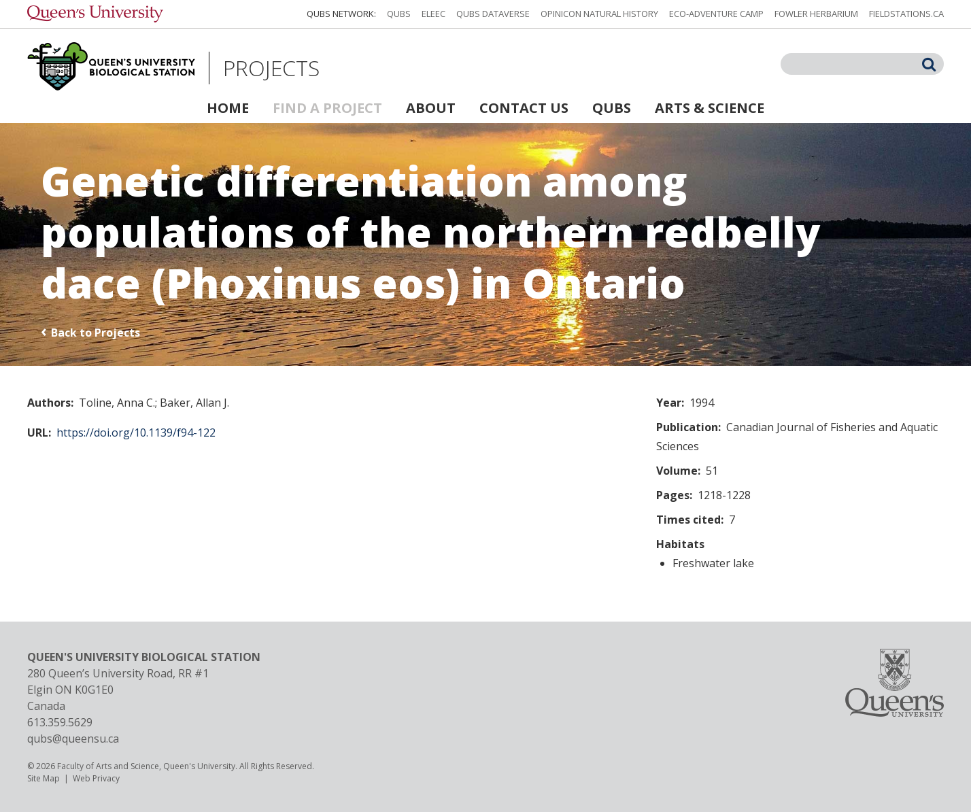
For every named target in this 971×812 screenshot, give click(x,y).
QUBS (399, 13)
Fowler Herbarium (816, 13)
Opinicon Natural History (599, 13)
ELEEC (433, 13)
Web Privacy (96, 778)
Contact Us (523, 108)
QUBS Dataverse (493, 13)
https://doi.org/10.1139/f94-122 (136, 432)
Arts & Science (709, 108)
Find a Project (327, 108)
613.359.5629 (59, 722)
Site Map (43, 778)
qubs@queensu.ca (73, 738)
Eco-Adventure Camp (716, 13)
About (431, 108)
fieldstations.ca (906, 13)
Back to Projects (95, 332)
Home (228, 108)
